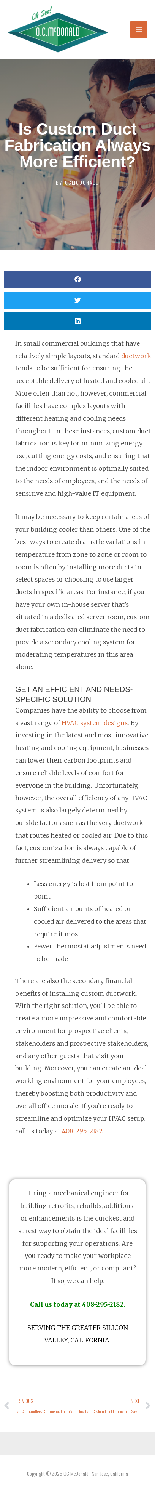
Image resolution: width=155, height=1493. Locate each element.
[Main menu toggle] (138, 29)
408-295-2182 (82, 1131)
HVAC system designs (95, 723)
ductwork (136, 356)
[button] (77, 279)
